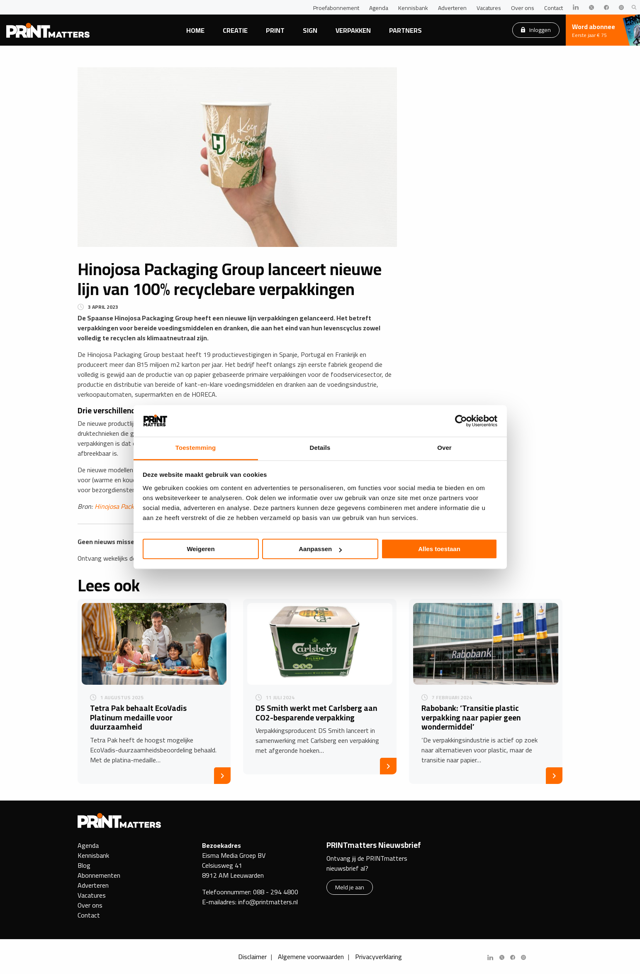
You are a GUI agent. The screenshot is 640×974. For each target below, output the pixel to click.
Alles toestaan (439, 549)
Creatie (235, 30)
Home (195, 30)
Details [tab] (320, 448)
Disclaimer (252, 957)
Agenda (378, 7)
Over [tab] (444, 448)
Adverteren (452, 7)
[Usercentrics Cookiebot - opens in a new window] (461, 421)
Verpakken (353, 30)
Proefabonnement (336, 7)
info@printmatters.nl (268, 902)
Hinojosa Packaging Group (131, 506)
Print (275, 30)
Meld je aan (349, 887)
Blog (84, 865)
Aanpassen (320, 549)
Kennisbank (413, 7)
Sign (310, 30)
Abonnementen (99, 875)
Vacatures (489, 7)
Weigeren (200, 549)
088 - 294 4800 (275, 892)
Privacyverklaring (378, 957)
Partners (405, 30)
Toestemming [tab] (195, 448)
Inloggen (536, 29)
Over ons (522, 7)
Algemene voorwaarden (311, 957)
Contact (553, 7)
